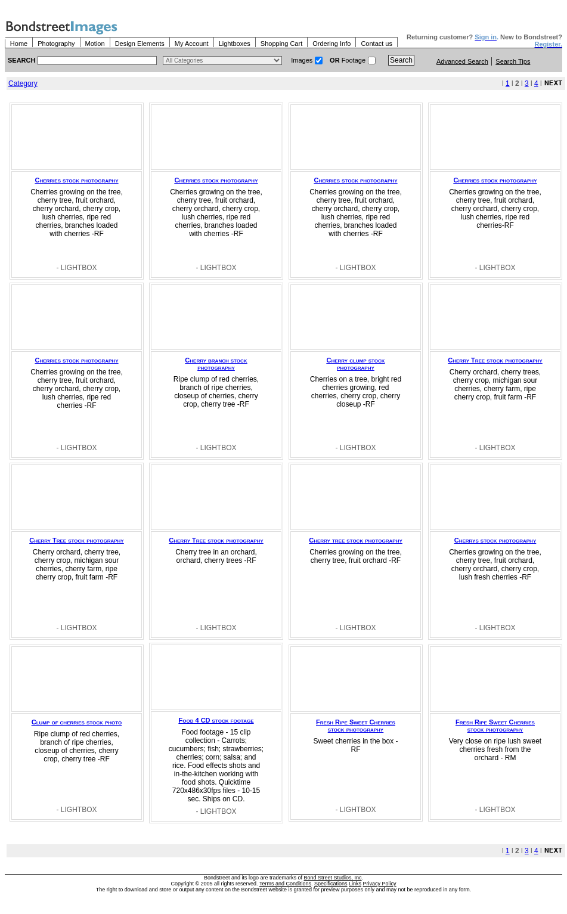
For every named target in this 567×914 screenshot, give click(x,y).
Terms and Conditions (285, 884)
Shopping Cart (281, 43)
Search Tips (512, 61)
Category (23, 83)
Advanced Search (462, 61)
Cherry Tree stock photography (495, 360)
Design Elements (140, 43)
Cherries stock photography (76, 180)
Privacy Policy (379, 884)
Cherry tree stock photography (355, 540)
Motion (95, 43)
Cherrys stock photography (495, 540)
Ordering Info (331, 43)
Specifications (331, 884)
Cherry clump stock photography (355, 364)
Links (355, 884)
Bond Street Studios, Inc (333, 878)
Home (18, 43)
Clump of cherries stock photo (77, 722)
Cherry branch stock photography (216, 364)
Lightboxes (234, 43)
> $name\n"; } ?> (222, 60)
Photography (56, 43)
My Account (192, 43)
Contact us (376, 43)
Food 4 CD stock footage (216, 720)
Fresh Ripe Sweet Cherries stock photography (355, 725)
